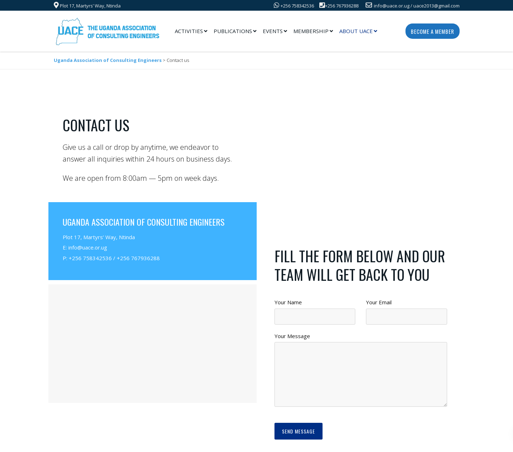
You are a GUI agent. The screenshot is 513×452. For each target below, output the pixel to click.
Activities (189, 31)
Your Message (292, 336)
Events (273, 31)
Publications (233, 31)
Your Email (379, 302)
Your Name (288, 302)
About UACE (356, 31)
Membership (311, 31)
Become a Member (432, 31)
